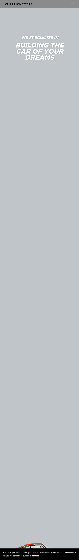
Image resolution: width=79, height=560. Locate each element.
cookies (35, 556)
